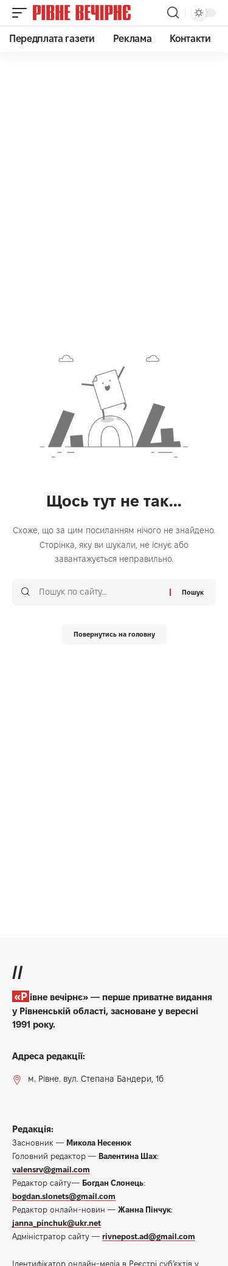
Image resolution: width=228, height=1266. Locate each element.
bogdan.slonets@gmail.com (64, 1196)
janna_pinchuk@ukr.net (56, 1223)
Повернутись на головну (114, 634)
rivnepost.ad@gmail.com (148, 1236)
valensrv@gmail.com (51, 1169)
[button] (22, 13)
